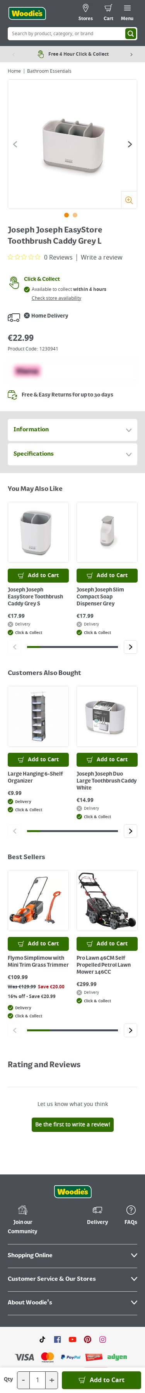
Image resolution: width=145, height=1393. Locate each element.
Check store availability (56, 298)
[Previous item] (13, 54)
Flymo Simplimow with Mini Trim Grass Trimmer (38, 961)
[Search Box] (72, 33)
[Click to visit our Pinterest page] (87, 1273)
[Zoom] (129, 200)
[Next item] (131, 54)
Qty (8, 1379)
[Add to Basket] (101, 1380)
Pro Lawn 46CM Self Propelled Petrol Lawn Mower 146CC (104, 965)
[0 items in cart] (108, 13)
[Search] (130, 33)
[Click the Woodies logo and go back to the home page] (27, 13)
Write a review (102, 257)
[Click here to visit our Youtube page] (72, 1273)
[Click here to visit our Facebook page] (57, 1273)
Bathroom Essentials (49, 71)
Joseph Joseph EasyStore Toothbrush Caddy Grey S (35, 597)
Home (14, 71)
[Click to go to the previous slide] (15, 144)
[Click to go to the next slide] (130, 144)
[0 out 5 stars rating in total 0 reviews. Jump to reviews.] (40, 257)
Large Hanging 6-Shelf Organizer (35, 777)
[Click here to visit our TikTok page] (42, 1273)
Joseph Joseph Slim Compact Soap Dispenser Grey (100, 597)
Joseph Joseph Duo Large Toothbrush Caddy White (107, 781)
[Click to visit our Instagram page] (102, 1273)
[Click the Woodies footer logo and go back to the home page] (72, 1126)
